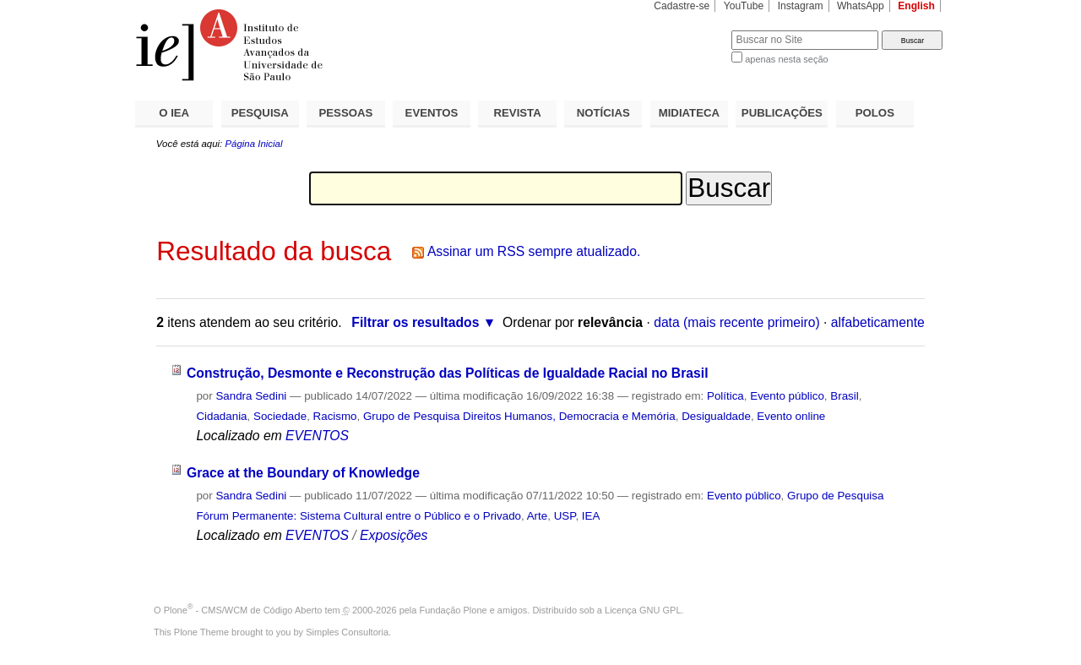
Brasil (844, 396)
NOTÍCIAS (603, 112)
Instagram (800, 6)
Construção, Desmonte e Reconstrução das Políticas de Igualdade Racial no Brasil (448, 373)
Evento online (791, 416)
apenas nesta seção (786, 59)
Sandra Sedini (250, 396)
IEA (591, 516)
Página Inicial (253, 144)
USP (565, 516)
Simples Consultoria (347, 632)
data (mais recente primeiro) (737, 322)
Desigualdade (716, 416)
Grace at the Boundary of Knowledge (303, 473)
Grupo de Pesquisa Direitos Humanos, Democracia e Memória (519, 416)
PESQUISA (260, 112)
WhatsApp (860, 6)
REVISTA (517, 112)
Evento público (787, 396)
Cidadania (221, 416)
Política (725, 396)
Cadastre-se (681, 6)
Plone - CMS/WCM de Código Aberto (243, 610)
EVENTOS (432, 112)
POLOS (875, 112)
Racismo (335, 416)
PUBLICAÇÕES (782, 112)
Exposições (393, 535)
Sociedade (280, 416)
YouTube (744, 6)
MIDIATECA (689, 112)
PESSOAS (346, 112)
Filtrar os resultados (415, 322)
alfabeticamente (878, 322)
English (916, 6)
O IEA (174, 112)
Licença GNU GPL (643, 610)
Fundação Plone (453, 610)
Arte (537, 516)
